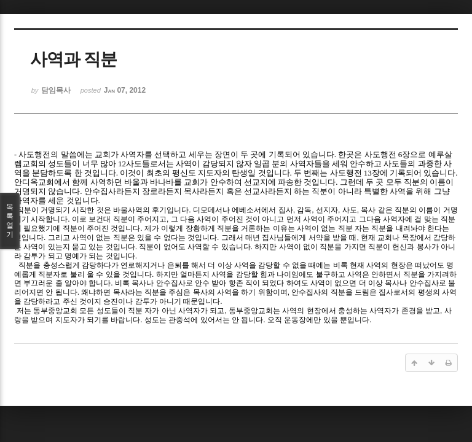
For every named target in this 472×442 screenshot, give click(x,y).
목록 (10, 221)
